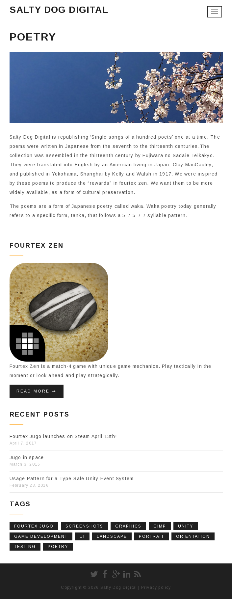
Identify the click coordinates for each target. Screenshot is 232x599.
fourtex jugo (34, 526)
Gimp (159, 526)
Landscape (112, 536)
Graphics (128, 526)
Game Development (41, 536)
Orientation (193, 536)
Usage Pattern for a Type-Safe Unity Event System (72, 478)
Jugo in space (27, 457)
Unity (185, 526)
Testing (25, 546)
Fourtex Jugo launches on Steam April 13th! (63, 436)
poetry (58, 546)
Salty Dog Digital (59, 10)
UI (82, 536)
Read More (36, 391)
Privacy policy (156, 587)
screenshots (84, 526)
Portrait (151, 536)
